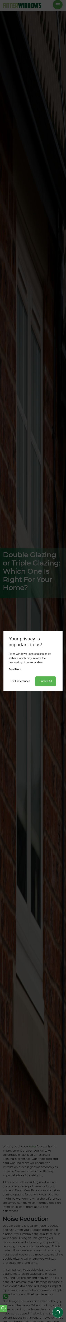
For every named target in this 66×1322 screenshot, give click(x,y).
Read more (15, 669)
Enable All (45, 681)
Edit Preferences (20, 681)
